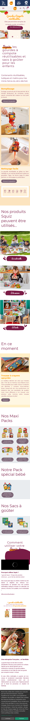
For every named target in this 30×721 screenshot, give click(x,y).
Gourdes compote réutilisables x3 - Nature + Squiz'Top (7, 495)
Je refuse (7, 718)
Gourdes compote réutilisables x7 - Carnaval (22, 459)
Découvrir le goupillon (9, 181)
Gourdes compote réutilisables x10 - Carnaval (7, 459)
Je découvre (14, 27)
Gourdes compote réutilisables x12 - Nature (7, 442)
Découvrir (5, 400)
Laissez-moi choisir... (6, 715)
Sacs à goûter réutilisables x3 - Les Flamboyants (7, 531)
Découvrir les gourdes (9, 101)
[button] (12, 36)
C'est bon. (21, 718)
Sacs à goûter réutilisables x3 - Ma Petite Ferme (22, 531)
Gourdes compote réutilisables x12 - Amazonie (22, 441)
